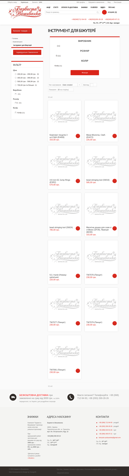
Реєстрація (117, 2)
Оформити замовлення (96, 2)
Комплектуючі (17, 42)
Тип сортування (55, 85)
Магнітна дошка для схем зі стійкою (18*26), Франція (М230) (98, 229)
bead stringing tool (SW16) (98, 180)
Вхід (109, 2)
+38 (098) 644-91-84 (105, 430)
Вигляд (86, 85)
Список (95, 85)
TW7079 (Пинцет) (94, 322)
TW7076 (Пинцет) (94, 275)
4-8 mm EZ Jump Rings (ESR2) (60, 181)
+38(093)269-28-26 (95, 19)
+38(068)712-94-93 (79, 19)
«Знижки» (31, 458)
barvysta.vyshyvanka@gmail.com (110, 437)
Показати (52, 90)
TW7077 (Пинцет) (58, 322)
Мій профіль (81, 2)
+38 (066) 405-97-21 (105, 434)
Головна (15, 38)
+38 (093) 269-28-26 (99, 398)
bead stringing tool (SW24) (61, 227)
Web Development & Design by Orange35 (22, 472)
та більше (27, 85)
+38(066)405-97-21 (112, 19)
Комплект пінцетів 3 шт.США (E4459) (59, 136)
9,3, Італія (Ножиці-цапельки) (58, 276)
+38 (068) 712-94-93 (105, 422)
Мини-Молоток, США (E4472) (95, 136)
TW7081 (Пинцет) (58, 370)
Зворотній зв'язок (63, 473)
